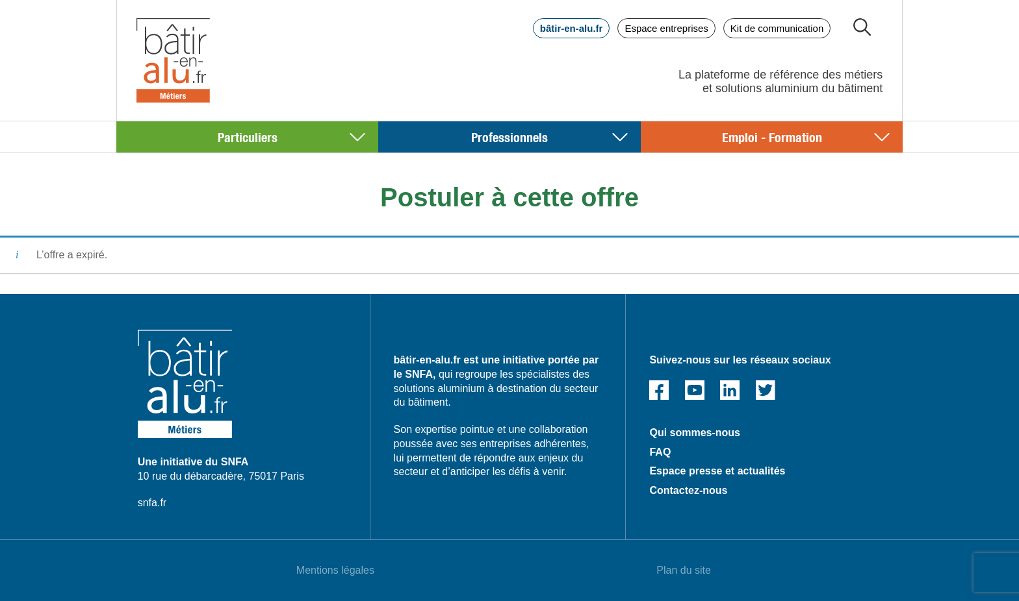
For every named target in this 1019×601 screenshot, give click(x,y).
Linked (730, 390)
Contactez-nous (688, 490)
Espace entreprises (666, 28)
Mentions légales (335, 570)
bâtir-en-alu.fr (571, 28)
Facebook (659, 390)
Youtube (694, 390)
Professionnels (509, 137)
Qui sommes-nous (694, 432)
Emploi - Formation (772, 137)
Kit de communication (776, 28)
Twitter (765, 390)
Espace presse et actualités (717, 470)
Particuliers (247, 137)
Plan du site (683, 570)
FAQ (660, 452)
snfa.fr (152, 502)
